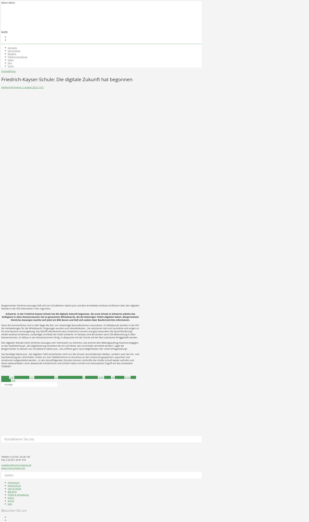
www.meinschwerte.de (13, 468)
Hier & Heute (14, 50)
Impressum (14, 482)
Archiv (11, 66)
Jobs (10, 63)
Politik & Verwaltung (17, 57)
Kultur (11, 60)
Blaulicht (12, 53)
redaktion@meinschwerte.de (16, 465)
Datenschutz (14, 485)
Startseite (12, 47)
